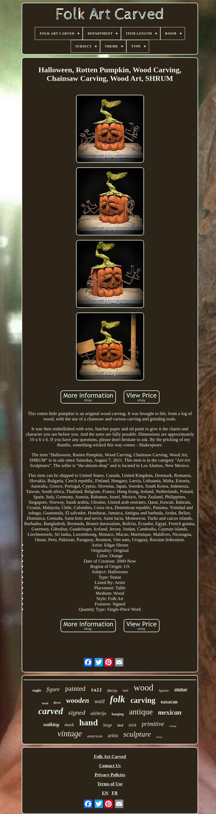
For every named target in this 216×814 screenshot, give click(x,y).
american (95, 736)
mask (69, 724)
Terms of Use (110, 783)
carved (50, 711)
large (107, 725)
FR (115, 793)
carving (142, 700)
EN (105, 793)
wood (143, 687)
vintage (70, 733)
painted (75, 688)
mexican (169, 712)
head (45, 703)
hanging (118, 714)
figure (53, 689)
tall (96, 690)
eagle (36, 690)
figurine (164, 690)
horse (159, 737)
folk (117, 699)
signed (77, 712)
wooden (77, 700)
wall (99, 701)
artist (113, 735)
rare (125, 690)
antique (141, 711)
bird (120, 725)
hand (88, 722)
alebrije (98, 713)
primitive (153, 724)
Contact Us (110, 765)
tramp (172, 726)
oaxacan (169, 701)
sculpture (137, 734)
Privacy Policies (109, 774)
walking (51, 724)
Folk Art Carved (110, 756)
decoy (112, 690)
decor (57, 702)
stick (132, 725)
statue (180, 689)
